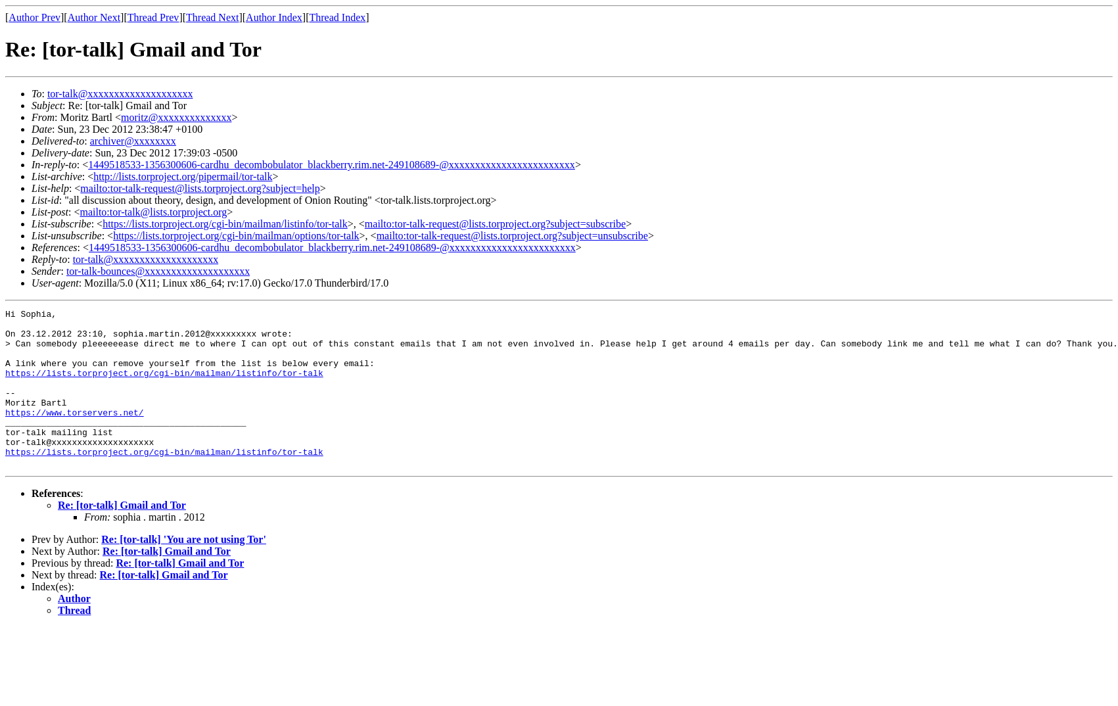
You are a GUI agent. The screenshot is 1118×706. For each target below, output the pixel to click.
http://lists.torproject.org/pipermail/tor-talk (182, 176)
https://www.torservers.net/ (74, 434)
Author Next (94, 17)
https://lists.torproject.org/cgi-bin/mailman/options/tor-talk (236, 235)
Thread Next (212, 17)
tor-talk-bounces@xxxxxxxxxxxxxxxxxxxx (158, 271)
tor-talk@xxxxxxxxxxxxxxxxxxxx (120, 93)
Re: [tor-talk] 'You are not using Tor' (183, 571)
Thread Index (338, 17)
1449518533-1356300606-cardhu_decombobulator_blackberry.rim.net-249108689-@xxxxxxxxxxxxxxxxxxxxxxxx (331, 164)
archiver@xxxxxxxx (133, 141)
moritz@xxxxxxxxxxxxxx (176, 117)
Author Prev (34, 17)
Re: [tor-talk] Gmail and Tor (122, 536)
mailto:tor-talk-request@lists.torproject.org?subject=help (199, 188)
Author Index (274, 17)
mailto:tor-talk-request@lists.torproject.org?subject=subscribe (495, 223)
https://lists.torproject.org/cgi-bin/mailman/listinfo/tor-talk (225, 223)
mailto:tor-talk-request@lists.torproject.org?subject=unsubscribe (512, 235)
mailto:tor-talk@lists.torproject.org (153, 212)
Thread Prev (153, 17)
